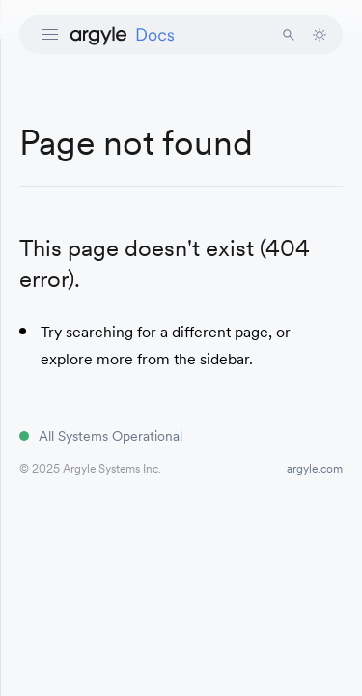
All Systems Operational (110, 436)
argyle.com (315, 468)
